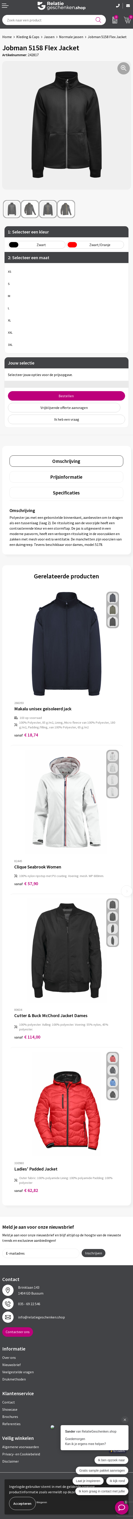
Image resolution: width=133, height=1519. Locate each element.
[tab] (66, 461)
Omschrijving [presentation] (66, 461)
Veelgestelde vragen (18, 1372)
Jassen (49, 37)
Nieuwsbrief (11, 1364)
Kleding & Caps (27, 37)
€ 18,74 (26, 735)
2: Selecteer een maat (28, 257)
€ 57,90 (26, 883)
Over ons (9, 1357)
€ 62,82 (26, 1190)
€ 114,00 (27, 1037)
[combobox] (54, 20)
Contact (8, 1402)
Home (7, 37)
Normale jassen (71, 37)
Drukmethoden (14, 1379)
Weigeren (41, 1502)
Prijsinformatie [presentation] (66, 477)
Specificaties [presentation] (66, 492)
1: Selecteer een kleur (28, 232)
